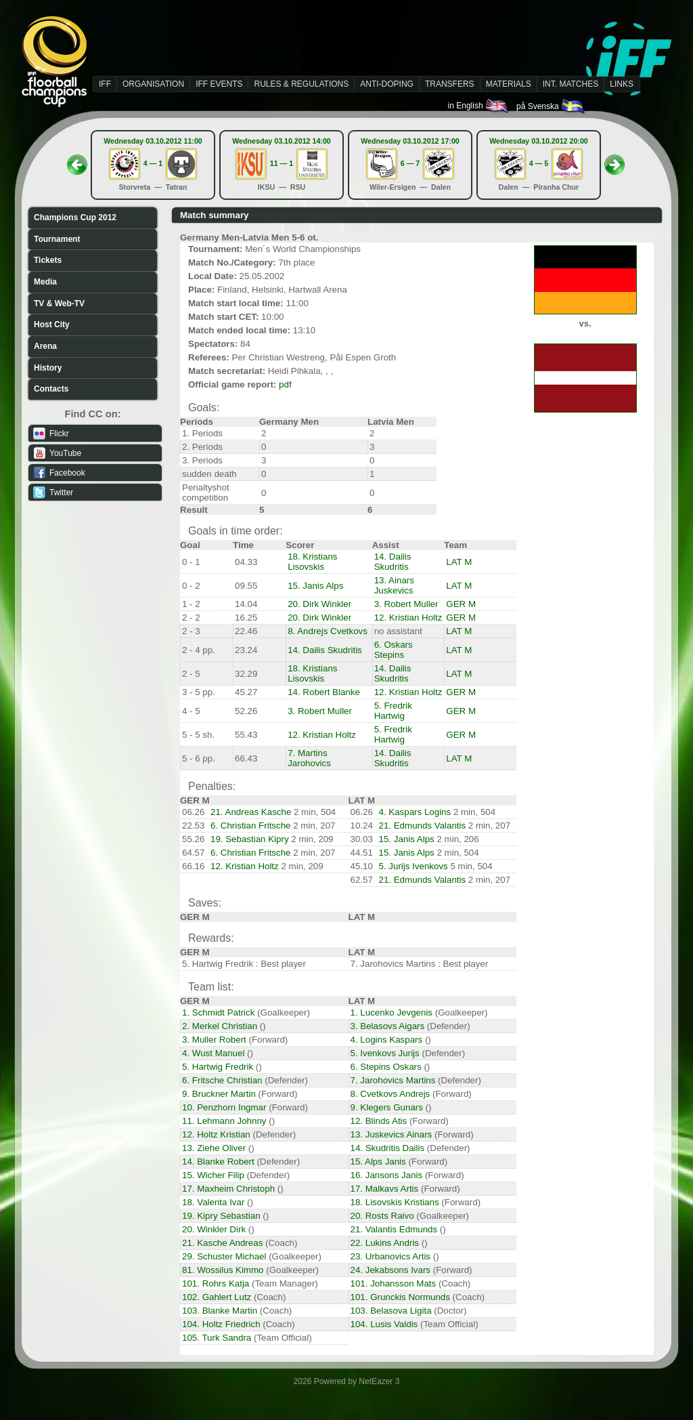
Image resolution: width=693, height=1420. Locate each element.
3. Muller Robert (214, 1040)
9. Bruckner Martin (219, 1094)
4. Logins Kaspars (387, 1040)
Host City (52, 324)
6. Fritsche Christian (222, 1080)
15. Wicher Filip (213, 1175)
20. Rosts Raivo (382, 1216)
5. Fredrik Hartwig (393, 711)
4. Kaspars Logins (415, 812)
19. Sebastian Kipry (249, 839)
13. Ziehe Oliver (214, 1148)
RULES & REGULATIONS (301, 84)
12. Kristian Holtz (408, 617)
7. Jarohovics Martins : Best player (420, 964)
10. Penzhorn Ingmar (224, 1107)
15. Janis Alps (315, 586)
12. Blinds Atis (379, 1121)
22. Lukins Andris (385, 1243)
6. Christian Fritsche (250, 825)
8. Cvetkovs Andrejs (390, 1094)
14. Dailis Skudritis (392, 561)
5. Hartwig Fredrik (217, 1067)
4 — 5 (538, 163)
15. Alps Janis (378, 1161)
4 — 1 (152, 163)
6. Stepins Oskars (386, 1067)
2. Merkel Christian (219, 1026)
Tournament (57, 239)
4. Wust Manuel (213, 1053)
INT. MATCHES (570, 84)
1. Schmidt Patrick (218, 1012)
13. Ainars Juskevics (394, 585)
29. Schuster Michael (224, 1256)
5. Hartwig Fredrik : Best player (244, 964)
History (48, 368)
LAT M (459, 562)
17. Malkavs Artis (385, 1189)
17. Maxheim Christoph (228, 1189)
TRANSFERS (449, 84)
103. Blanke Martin (219, 1311)
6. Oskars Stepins (393, 650)
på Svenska (551, 106)
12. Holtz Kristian (216, 1134)
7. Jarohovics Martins (393, 1080)
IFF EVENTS (219, 84)
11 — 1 (281, 163)
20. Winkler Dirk (214, 1229)
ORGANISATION (153, 84)
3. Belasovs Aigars (388, 1026)
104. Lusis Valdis (384, 1324)
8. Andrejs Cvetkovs (327, 631)
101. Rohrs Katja (215, 1283)
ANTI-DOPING (386, 84)
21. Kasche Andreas (222, 1243)
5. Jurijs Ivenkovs (413, 866)
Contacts (51, 389)
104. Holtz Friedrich (221, 1324)
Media (45, 282)
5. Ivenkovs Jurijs (385, 1053)
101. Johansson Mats (394, 1283)
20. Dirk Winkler (319, 604)
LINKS (621, 84)
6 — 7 (410, 163)
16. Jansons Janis (387, 1175)
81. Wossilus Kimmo (222, 1270)
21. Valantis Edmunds (394, 1229)
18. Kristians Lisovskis (312, 561)
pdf (285, 384)
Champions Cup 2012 (75, 217)
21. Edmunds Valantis (422, 825)
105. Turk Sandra (216, 1338)
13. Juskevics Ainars (391, 1134)
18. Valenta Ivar (213, 1202)
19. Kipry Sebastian (221, 1216)
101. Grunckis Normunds (400, 1297)
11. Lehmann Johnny (224, 1121)
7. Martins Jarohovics (309, 758)
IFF (105, 84)
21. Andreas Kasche (250, 812)
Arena (45, 346)
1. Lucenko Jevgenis (392, 1012)
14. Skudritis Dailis (388, 1148)
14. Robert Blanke (324, 692)
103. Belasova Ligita (391, 1311)
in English (479, 105)
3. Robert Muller (406, 604)
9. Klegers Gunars (387, 1107)
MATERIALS (508, 84)
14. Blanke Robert (218, 1161)
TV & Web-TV (59, 303)
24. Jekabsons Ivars (391, 1270)
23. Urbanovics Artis (391, 1256)
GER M (461, 604)
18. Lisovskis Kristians (395, 1202)
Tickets (48, 260)
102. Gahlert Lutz (216, 1297)
